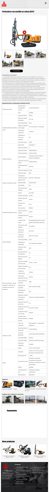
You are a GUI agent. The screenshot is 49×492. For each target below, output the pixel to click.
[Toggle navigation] (45, 3)
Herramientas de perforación (37, 472)
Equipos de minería (20, 483)
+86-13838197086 (8, 475)
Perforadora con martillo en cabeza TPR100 (24, 456)
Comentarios (16, 71)
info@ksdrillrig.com (9, 470)
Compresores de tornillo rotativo (38, 470)
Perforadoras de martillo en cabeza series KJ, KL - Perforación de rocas (23, 476)
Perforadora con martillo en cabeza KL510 (39, 456)
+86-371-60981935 (8, 477)
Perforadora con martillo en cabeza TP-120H (9, 456)
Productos (18, 464)
